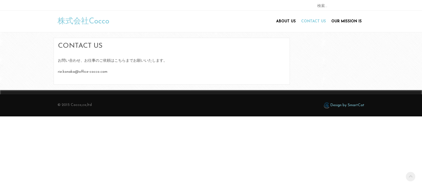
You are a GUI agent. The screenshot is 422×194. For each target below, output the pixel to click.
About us (286, 21)
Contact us (313, 21)
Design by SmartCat (344, 105)
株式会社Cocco (83, 21)
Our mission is (346, 21)
